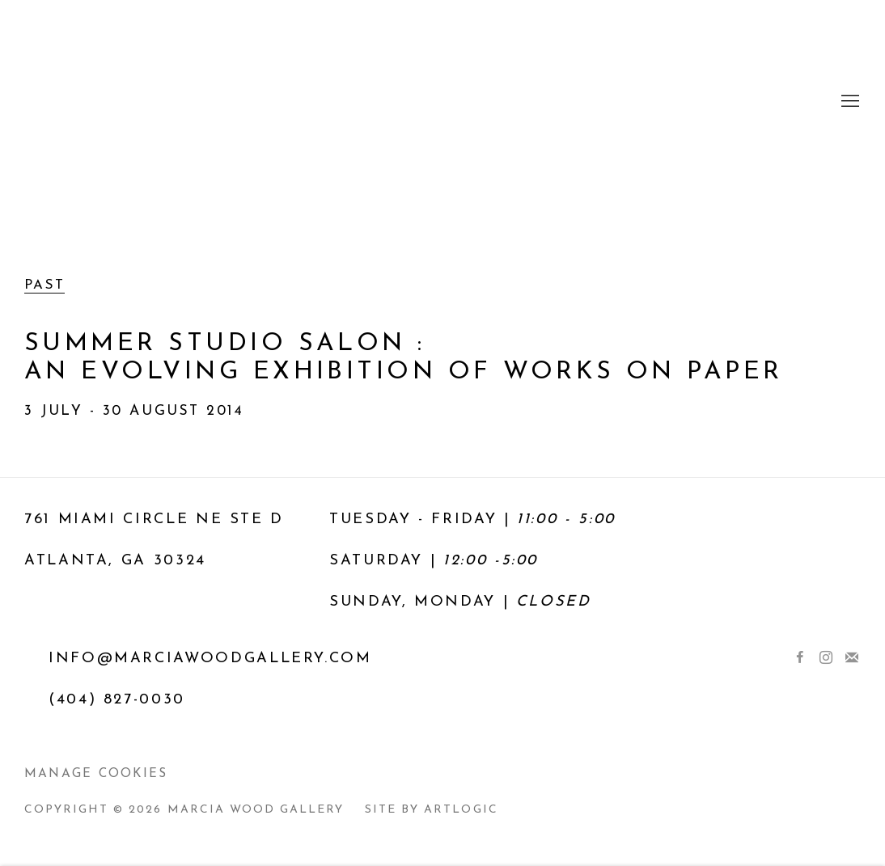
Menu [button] (848, 102)
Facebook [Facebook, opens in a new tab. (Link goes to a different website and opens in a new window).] (800, 658)
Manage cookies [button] (95, 773)
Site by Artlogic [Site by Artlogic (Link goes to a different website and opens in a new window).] (431, 810)
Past (45, 285)
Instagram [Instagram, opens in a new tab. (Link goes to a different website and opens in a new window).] (826, 658)
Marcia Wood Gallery (442, 102)
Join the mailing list (852, 658)
